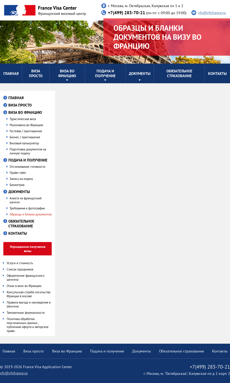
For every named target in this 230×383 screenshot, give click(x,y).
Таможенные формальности (26, 313)
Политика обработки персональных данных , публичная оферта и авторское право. (28, 325)
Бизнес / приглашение (25, 137)
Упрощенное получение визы (27, 249)
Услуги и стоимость (20, 263)
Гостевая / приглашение (26, 131)
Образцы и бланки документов (31, 214)
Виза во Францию (67, 73)
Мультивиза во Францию (26, 125)
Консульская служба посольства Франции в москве (28, 294)
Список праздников (20, 269)
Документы (139, 73)
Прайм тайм (18, 173)
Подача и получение (105, 73)
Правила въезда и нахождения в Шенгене (28, 304)
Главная (11, 73)
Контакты (217, 73)
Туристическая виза (23, 119)
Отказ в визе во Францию (24, 286)
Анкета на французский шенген (25, 200)
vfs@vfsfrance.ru (212, 12)
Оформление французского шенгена (25, 278)
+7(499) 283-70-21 (126, 12)
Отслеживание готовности (27, 167)
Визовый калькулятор (24, 143)
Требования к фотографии (27, 208)
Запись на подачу (21, 179)
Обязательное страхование (179, 73)
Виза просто (36, 73)
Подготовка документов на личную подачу (28, 151)
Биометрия (17, 185)
